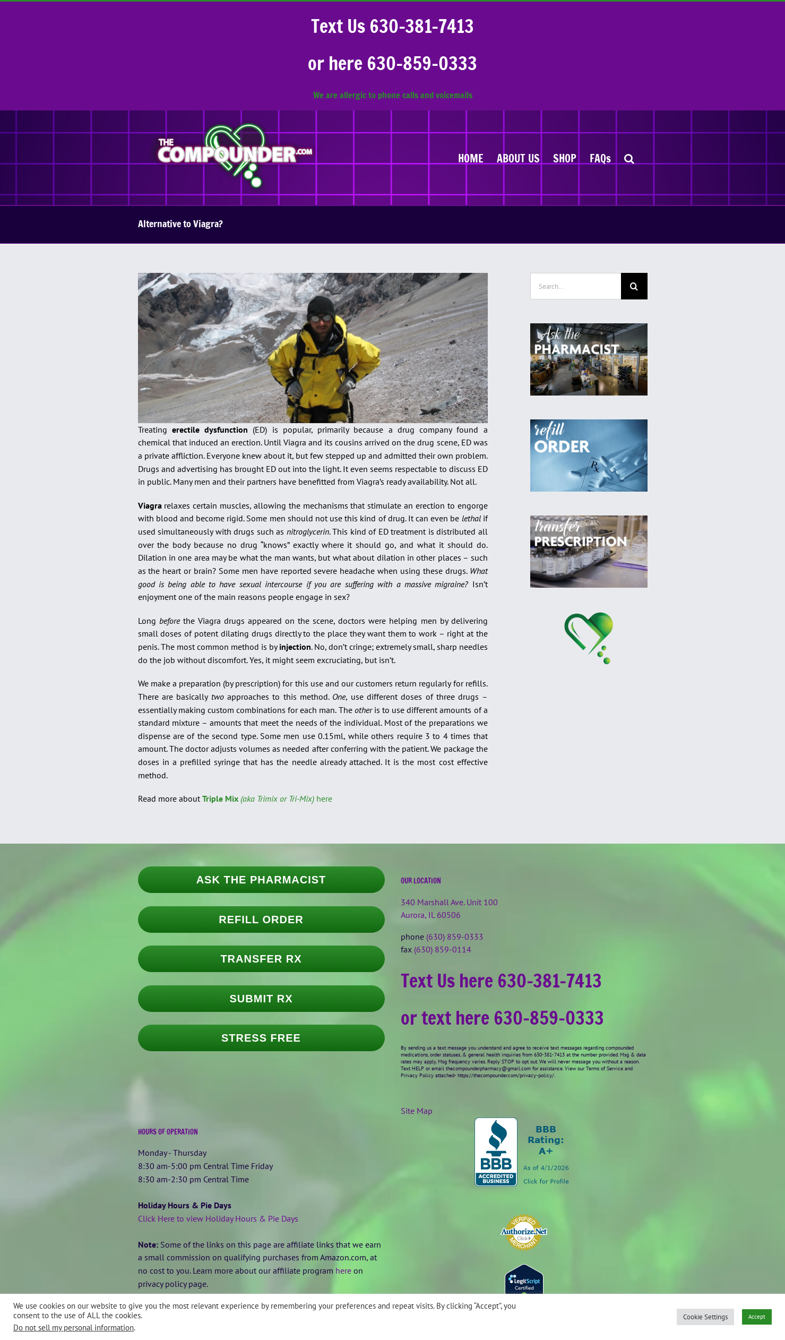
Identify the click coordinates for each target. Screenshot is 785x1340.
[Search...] (575, 286)
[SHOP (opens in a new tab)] (564, 157)
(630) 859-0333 (455, 936)
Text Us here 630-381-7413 (501, 980)
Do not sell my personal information (73, 1327)
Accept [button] (756, 1316)
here (267, 798)
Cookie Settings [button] (705, 1316)
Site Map (417, 1110)
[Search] (634, 286)
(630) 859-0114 (442, 949)
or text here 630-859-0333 (502, 1017)
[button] (629, 157)
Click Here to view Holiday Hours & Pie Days (218, 1218)
